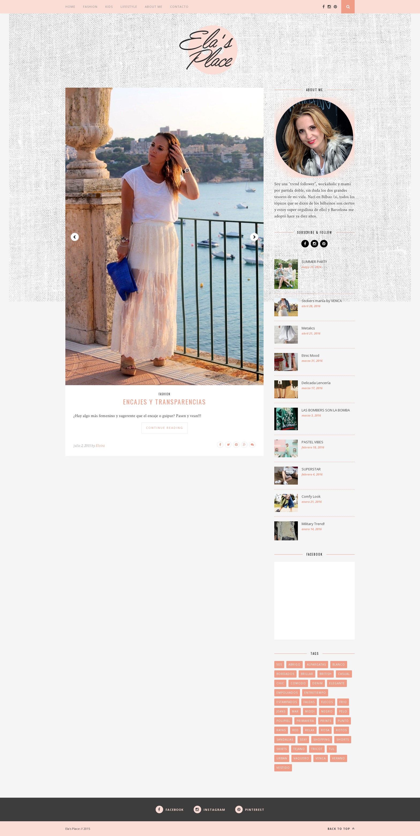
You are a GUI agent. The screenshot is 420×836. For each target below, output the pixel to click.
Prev (75, 237)
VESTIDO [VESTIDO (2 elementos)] (283, 768)
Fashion (90, 7)
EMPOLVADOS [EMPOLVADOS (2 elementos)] (287, 692)
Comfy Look (311, 496)
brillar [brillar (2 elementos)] (307, 674)
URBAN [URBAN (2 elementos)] (281, 758)
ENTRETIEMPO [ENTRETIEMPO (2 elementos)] (315, 692)
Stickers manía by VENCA (322, 300)
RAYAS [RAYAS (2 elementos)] (281, 730)
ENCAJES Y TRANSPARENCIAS (164, 401)
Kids (109, 7)
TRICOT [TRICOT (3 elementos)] (316, 749)
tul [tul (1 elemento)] (332, 749)
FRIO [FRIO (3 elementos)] (343, 702)
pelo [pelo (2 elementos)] (343, 711)
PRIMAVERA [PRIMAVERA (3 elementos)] (305, 721)
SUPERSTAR (311, 469)
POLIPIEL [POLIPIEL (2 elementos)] (283, 721)
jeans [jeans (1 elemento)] (281, 711)
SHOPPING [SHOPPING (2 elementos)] (321, 739)
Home (70, 7)
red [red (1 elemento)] (295, 730)
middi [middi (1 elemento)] (310, 711)
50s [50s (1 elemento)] (279, 664)
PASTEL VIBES (312, 442)
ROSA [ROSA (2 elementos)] (325, 730)
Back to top (341, 829)
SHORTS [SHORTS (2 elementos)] (342, 739)
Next (254, 237)
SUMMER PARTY (314, 261)
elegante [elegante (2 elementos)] (337, 683)
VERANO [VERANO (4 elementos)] (338, 758)
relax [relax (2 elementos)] (309, 730)
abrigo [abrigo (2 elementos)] (294, 664)
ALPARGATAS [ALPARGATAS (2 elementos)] (316, 664)
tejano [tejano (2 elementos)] (299, 749)
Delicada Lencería (316, 382)
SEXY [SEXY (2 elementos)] (303, 739)
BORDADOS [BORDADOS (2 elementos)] (285, 674)
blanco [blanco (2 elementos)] (338, 664)
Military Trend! (313, 523)
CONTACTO (179, 7)
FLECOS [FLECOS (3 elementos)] (327, 702)
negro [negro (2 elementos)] (327, 711)
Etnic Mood (310, 355)
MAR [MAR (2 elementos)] (295, 711)
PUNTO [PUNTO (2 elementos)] (343, 721)
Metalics (308, 328)
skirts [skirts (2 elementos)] (281, 749)
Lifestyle (129, 7)
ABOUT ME (153, 7)
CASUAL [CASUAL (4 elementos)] (344, 674)
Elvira (100, 445)
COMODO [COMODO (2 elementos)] (298, 683)
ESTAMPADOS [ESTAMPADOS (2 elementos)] (286, 702)
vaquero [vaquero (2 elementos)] (301, 758)
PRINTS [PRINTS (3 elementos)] (325, 721)
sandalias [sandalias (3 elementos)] (284, 739)
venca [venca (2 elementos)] (321, 758)
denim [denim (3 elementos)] (317, 683)
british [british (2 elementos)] (326, 674)
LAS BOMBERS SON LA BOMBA (326, 410)
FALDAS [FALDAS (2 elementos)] (309, 702)
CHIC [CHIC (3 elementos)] (280, 683)
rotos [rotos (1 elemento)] (341, 730)
